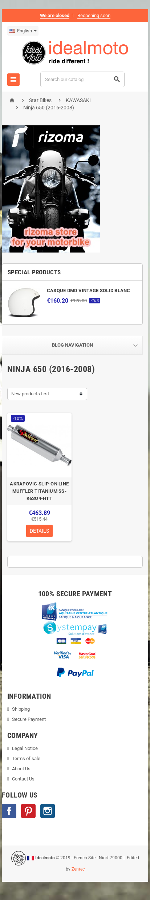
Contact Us (23, 779)
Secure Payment (29, 719)
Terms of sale (26, 758)
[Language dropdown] (22, 31)
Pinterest (28, 811)
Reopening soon (93, 15)
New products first (30, 393)
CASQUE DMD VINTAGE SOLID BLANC (88, 290)
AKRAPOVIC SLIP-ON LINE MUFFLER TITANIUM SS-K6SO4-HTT (39, 491)
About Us (21, 768)
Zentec (78, 869)
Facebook (9, 811)
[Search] (82, 79)
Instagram (47, 811)
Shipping (21, 709)
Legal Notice (25, 748)
